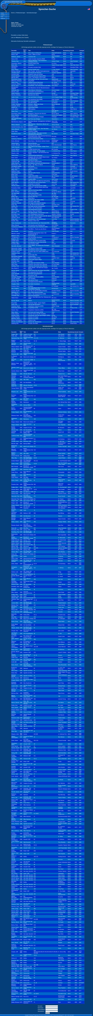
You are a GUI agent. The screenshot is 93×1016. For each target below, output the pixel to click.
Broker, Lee (14, 136)
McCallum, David (14, 607)
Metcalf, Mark (15, 77)
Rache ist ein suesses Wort (27, 845)
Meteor (30, 300)
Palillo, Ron (14, 705)
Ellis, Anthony (15, 830)
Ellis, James (14, 592)
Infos (2, 16)
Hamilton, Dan (15, 596)
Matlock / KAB (27, 335)
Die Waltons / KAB (28, 491)
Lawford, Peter (15, 435)
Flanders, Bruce (15, 217)
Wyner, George (15, 211)
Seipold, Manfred (13, 977)
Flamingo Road (27, 769)
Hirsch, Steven (15, 878)
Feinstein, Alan (15, 261)
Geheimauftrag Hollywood (35, 155)
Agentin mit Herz (27, 670)
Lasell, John (14, 685)
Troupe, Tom (14, 630)
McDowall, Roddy (14, 446)
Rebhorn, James (15, 56)
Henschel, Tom (15, 496)
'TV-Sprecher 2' (15, 237)
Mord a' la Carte (32, 191)
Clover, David (15, 927)
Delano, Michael (13, 819)
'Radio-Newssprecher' (15, 894)
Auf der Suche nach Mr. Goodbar (37, 313)
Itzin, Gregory (15, 288)
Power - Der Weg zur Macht (35, 164)
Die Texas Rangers (26, 399)
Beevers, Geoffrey (13, 985)
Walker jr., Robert (14, 856)
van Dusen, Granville (14, 633)
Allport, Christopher (14, 646)
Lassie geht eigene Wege (35, 259)
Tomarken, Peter (14, 805)
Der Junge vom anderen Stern (27, 561)
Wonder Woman (27, 373)
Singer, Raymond (14, 537)
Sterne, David (15, 988)
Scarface (30, 231)
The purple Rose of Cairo (35, 209)
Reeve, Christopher (16, 320)
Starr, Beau (14, 207)
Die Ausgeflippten (28, 574)
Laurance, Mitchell (14, 513)
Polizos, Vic (14, 206)
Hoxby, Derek (15, 143)
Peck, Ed (13, 528)
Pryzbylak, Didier (16, 188)
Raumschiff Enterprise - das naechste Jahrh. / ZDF (28, 363)
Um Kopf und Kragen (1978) (35, 312)
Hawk (24, 596)
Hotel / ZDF (26, 873)
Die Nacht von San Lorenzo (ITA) (37, 240)
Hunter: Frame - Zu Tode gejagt (36, 151)
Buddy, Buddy (32, 239)
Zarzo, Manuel (15, 129)
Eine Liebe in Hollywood (34, 52)
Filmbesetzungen (20, 12)
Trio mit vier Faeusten (26, 507)
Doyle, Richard (15, 821)
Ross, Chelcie (15, 115)
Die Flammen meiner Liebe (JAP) (37, 250)
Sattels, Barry (15, 888)
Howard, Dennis (13, 675)
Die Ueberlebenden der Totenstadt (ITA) (38, 223)
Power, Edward (13, 712)
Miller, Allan (14, 699)
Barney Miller (26, 405)
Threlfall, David (15, 72)
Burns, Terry (14, 864)
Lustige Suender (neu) (34, 149)
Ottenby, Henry (15, 185)
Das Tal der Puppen (26, 942)
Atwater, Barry (15, 349)
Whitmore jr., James (14, 916)
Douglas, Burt (15, 259)
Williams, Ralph (13, 642)
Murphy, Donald (13, 519)
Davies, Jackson (13, 402)
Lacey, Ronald (15, 273)
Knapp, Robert (15, 680)
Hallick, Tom (14, 875)
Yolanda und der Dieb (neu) (35, 82)
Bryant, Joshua (13, 934)
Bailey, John (14, 99)
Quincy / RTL (26, 529)
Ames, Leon (14, 82)
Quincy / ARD (27, 939)
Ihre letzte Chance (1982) (35, 217)
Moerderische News (33, 95)
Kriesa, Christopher (14, 839)
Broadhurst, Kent (16, 133)
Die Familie (31, 166)
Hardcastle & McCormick (26, 649)
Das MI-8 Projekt (32, 102)
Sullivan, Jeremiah (13, 945)
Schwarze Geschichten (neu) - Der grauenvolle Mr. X (37, 233)
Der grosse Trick (32, 275)
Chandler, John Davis (14, 582)
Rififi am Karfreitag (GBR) (35, 177)
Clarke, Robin (15, 869)
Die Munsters (26, 516)
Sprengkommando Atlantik (35, 281)
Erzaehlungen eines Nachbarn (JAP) (38, 226)
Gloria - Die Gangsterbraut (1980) (37, 294)
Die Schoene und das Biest (28, 731)
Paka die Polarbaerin (33, 295)
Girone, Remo (15, 489)
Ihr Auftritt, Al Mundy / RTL (27, 642)
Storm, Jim (14, 797)
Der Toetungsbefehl (33, 101)
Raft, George (14, 231)
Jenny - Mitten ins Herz (34, 54)
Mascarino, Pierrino (14, 783)
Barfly (29, 171)
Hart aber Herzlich (28, 609)
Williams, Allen (15, 966)
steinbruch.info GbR (48, 1015)
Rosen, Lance (15, 720)
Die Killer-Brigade (33, 115)
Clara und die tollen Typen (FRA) (37, 76)
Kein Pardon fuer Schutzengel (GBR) (28, 827)
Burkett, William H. (14, 962)
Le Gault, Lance (13, 999)
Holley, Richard (15, 317)
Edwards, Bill (14, 354)
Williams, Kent (15, 235)
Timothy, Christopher (14, 991)
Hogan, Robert (15, 421)
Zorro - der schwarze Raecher (28, 376)
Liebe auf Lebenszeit (26, 351)
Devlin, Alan (14, 177)
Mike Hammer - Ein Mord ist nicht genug (39, 180)
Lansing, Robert (13, 432)
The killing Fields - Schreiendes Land (38, 212)
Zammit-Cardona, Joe (17, 127)
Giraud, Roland (15, 76)
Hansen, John (15, 91)
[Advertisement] (63, 24)
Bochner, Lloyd (13, 396)
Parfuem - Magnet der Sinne (35, 104)
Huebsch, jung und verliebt (35, 74)
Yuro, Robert (14, 644)
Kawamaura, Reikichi (17, 226)
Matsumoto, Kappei (16, 248)
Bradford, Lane (14, 399)
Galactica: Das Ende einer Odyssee (37, 264)
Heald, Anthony (15, 93)
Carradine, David (14, 937)
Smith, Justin (14, 541)
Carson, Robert (13, 579)
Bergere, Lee (14, 391)
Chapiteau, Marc (15, 258)
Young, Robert (15, 388)
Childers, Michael (13, 901)
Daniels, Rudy (15, 198)
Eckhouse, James (14, 668)
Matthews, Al (14, 292)
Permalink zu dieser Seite (18, 35)
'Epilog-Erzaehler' (16, 172)
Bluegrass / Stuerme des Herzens (37, 113)
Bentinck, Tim (15, 281)
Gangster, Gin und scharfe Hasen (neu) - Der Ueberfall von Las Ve (39, 157)
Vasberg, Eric (15, 323)
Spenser (25, 668)
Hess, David (14, 942)
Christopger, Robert (14, 469)
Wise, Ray (14, 458)
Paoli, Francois (15, 147)
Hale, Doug (14, 264)
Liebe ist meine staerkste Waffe (36, 59)
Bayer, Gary (14, 174)
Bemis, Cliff (14, 54)
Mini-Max (25, 477)
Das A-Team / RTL (28, 500)
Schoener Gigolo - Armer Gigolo (36, 302)
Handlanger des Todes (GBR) (36, 199)
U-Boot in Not (32, 320)
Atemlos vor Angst (33, 317)
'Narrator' (13, 195)
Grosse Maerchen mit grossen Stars (28, 929)
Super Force (26, 341)
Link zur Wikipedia (16, 37)
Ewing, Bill (14, 753)
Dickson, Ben (15, 584)
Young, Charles (13, 859)
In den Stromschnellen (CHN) (36, 204)
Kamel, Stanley (13, 427)
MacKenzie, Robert (14, 780)
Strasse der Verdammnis (34, 321)
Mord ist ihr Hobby (28, 357)
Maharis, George (13, 690)
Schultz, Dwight (15, 278)
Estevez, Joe (14, 102)
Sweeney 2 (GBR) (33, 105)
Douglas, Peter (15, 284)
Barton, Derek (15, 922)
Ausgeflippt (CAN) (33, 307)
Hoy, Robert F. (15, 268)
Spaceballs (31, 169)
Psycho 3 (30, 174)
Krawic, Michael (15, 144)
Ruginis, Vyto (15, 116)
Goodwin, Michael (14, 836)
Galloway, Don (15, 90)
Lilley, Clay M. (15, 163)
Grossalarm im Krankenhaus (36, 91)
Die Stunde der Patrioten (34, 72)
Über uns (3, 18)
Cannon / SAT (27, 652)
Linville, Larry (15, 441)
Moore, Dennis (15, 702)
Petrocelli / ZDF (27, 999)
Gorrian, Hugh (15, 964)
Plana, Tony (14, 111)
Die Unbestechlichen (27, 897)
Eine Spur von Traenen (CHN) (36, 262)
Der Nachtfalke (27, 382)
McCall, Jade (14, 443)
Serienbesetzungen (32, 12)
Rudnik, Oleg (14, 220)
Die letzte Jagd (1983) (34, 201)
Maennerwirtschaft (28, 558)
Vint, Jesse (14, 810)
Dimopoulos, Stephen (14, 88)
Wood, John (14, 209)
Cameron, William (16, 84)
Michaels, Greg (14, 882)
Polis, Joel (14, 335)
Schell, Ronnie (15, 455)
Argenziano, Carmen (14, 561)
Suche (2, 13)
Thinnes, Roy (14, 61)
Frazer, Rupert (15, 201)
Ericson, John (15, 750)
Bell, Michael (14, 899)
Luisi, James (14, 109)
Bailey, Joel (14, 196)
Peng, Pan (14, 204)
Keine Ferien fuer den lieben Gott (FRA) (38, 270)
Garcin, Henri (14, 179)
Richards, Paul (15, 529)
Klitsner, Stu (14, 429)
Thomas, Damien (13, 376)
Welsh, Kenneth (13, 728)
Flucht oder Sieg (32, 254)
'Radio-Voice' (14, 155)
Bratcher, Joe (15, 960)
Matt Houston (27, 487)
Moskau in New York (33, 220)
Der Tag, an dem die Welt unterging (37, 290)
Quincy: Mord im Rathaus (35, 211)
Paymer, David (15, 525)
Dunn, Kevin (14, 664)
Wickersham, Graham (14, 993)
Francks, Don (15, 484)
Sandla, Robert (15, 371)
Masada (30, 261)
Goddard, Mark (15, 939)
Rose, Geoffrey (15, 191)
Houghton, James (14, 772)
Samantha (31, 65)
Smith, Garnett (15, 540)
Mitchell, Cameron (13, 450)
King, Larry (14, 184)
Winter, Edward (15, 124)
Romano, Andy (15, 717)
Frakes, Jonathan (16, 104)
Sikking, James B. (16, 280)
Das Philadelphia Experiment (36, 214)
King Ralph (31, 80)
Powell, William (15, 149)
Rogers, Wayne (13, 453)
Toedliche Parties (33, 168)
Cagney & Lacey (27, 334)
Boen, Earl (14, 65)
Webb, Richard (15, 1002)
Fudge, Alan (14, 487)
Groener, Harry (15, 286)
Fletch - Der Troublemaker (35, 207)
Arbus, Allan (14, 558)
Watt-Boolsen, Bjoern (17, 121)
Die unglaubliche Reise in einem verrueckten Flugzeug (37, 288)
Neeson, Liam (15, 845)
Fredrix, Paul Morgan (14, 761)
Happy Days (26, 455)
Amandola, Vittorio (16, 63)
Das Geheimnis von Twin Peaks (27, 458)
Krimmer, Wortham (13, 683)
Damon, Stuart (15, 747)
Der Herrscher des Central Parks (37, 182)
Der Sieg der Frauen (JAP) (35, 248)
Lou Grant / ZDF (27, 966)
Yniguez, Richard (13, 382)
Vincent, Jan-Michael (17, 321)
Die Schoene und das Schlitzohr (28, 347)
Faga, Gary (14, 215)
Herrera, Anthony (16, 95)
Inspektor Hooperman (26, 586)
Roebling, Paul (15, 532)
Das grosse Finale (33, 280)
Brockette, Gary (15, 214)
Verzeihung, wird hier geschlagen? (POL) (39, 315)
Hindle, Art (14, 107)
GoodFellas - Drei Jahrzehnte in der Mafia (39, 85)
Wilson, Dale (14, 546)
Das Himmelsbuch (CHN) (35, 195)
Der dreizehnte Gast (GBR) (35, 99)
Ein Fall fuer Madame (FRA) (27, 977)
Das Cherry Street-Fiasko (35, 161)
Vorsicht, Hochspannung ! (27, 592)
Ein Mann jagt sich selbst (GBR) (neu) (38, 251)
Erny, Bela (14, 302)
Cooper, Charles (13, 475)
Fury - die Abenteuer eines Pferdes (27, 702)
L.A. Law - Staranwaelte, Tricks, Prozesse (27, 415)
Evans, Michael (13, 408)
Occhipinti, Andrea (16, 166)
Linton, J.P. (14, 688)
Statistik (2, 14)
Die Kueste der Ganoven (27, 630)
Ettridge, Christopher (17, 199)
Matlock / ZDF (27, 513)
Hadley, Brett (14, 491)
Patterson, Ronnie (16, 203)
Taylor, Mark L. (15, 914)
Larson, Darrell (15, 290)
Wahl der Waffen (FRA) (34, 258)
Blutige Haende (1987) (34, 144)
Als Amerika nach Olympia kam (36, 225)
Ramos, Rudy (15, 911)
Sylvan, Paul (14, 912)
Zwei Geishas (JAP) (33, 243)
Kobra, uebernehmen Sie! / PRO (28, 392)
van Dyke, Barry (14, 636)
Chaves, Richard (13, 351)
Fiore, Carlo (14, 157)
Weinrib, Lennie (15, 233)
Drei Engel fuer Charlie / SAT (27, 552)
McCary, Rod (14, 693)
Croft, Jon (14, 968)
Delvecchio (26, 971)
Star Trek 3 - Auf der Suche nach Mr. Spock (39, 215)
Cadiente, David (14, 867)
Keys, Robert (14, 69)
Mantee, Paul (14, 605)
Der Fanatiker (31, 278)
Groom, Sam (14, 180)
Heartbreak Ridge (33, 160)
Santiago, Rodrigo (16, 277)
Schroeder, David (14, 848)
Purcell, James (15, 791)
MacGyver (26, 402)
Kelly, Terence (15, 678)
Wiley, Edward (15, 225)
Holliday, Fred (15, 266)
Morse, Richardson (14, 786)
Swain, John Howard (14, 800)
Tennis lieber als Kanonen (27, 1002)
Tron (29, 253)
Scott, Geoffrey (13, 851)
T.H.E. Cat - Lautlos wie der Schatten (27, 480)
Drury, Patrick (15, 823)
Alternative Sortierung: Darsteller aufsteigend (23, 41)
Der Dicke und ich (28, 722)
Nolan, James (15, 521)
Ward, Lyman (14, 544)
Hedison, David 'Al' (14, 385)
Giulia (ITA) (26, 614)
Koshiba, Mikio (15, 243)
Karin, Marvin (15, 182)
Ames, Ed (14, 554)
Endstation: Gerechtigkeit (27, 463)
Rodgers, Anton (15, 251)
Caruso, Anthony (13, 655)
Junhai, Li (14, 272)
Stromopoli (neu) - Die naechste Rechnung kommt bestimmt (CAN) (39, 136)
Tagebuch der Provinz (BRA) (35, 277)
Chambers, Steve (14, 744)
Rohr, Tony (14, 190)
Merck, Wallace (13, 696)
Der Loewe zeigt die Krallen (35, 292)
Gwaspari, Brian (15, 105)
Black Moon (31, 198)
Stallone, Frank (15, 171)
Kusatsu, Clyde (13, 510)
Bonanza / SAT (27, 441)
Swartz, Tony (14, 310)
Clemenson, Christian (14, 67)
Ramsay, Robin (13, 715)
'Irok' (12, 955)
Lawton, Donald (13, 439)
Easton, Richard (13, 827)
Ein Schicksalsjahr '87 (28, 563)
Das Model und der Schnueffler (27, 532)
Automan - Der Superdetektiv (27, 750)
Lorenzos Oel (31, 56)
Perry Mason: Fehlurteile (34, 90)
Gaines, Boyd (15, 160)
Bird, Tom (14, 212)
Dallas (25, 556)
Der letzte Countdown (34, 284)
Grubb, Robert (15, 460)
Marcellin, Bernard (16, 246)
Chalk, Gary (14, 657)
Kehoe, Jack (14, 774)
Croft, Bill (14, 662)
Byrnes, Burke (15, 300)
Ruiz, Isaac (14, 975)
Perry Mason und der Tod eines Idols (38, 79)
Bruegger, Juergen (14, 813)
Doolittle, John (15, 586)
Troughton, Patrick (14, 808)
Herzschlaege (32, 235)
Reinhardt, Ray (15, 338)
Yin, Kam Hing (15, 193)
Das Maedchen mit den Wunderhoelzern (39, 87)
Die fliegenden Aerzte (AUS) (27, 461)
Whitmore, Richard (16, 80)
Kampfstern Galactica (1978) (35, 306)
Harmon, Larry (15, 906)
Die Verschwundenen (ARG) (35, 138)
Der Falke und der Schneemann (36, 206)
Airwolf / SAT (26, 505)
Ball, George (14, 466)
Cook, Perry (14, 472)
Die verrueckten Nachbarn (35, 237)
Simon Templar (27, 807)
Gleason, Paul (15, 415)
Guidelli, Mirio (15, 240)
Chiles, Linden (15, 659)
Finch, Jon (14, 304)
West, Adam (14, 312)
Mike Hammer (27, 589)
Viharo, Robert (15, 346)
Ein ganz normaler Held (34, 67)
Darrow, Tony (14, 85)
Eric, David (14, 873)
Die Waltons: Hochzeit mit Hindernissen (39, 163)
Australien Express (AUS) (27, 833)
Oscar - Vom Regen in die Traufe (37, 77)
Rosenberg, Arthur (16, 79)
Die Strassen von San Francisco (28, 699)
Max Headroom (27, 683)
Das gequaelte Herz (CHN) (35, 272)
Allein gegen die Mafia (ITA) (27, 489)
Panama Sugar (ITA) (33, 63)
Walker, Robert (15, 543)
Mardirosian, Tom (16, 164)
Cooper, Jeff (14, 951)
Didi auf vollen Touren (34, 172)
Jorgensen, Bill (15, 161)
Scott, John (14, 931)
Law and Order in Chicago (35, 97)
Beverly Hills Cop (33, 196)
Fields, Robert (15, 313)
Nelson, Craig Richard (15, 364)
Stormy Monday (32, 143)
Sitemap (31, 1015)
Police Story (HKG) (33, 193)
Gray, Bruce (14, 769)
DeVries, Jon (14, 101)
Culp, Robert (14, 477)
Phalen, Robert (15, 709)
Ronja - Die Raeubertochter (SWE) (37, 185)
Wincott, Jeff (14, 548)
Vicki (24, 510)
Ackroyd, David (15, 52)
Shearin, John (15, 151)
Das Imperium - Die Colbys (27, 772)
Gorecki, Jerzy (15, 315)
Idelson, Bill (14, 597)
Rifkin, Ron (14, 275)
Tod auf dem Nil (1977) (34, 304)
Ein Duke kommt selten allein (27, 696)
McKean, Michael (16, 71)
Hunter (25, 734)
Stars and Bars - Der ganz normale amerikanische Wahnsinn (37, 133)
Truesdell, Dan (15, 295)
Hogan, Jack (14, 500)
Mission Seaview (27, 385)
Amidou (13, 254)
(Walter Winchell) (13, 897)
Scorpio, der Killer (33, 323)
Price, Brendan (15, 611)
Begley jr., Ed (14, 239)
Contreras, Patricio (16, 138)
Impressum (36, 1015)
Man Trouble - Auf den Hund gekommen (39, 71)
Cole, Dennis (14, 746)
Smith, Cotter (14, 97)
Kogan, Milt (14, 334)
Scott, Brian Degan (14, 625)
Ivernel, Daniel (15, 270)
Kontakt (26, 1015)
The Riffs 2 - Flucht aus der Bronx (37, 229)
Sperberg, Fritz (15, 724)
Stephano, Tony (15, 253)
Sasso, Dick (14, 59)
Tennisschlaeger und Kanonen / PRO (27, 408)
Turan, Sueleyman (16, 223)
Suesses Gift (26, 758)
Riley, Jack (14, 169)
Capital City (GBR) (28, 359)
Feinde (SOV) (31, 256)
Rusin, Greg (14, 621)
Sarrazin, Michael (13, 344)
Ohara (25, 594)
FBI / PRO (26, 349)
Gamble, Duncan (13, 767)
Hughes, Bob (14, 242)
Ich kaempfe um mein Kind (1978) (37, 242)
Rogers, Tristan (13, 341)
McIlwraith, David (16, 307)
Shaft (24, 690)
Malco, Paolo (14, 229)
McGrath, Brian (13, 360)
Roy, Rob (13, 617)
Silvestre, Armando (13, 374)
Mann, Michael (15, 971)
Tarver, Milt (14, 802)
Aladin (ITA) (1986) (33, 176)
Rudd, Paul (14, 618)
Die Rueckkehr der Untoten (35, 84)
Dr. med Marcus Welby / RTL (27, 432)
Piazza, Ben (14, 609)
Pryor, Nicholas (15, 168)
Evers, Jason (14, 480)
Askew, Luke (14, 572)
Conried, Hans (15, 74)
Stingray (25, 657)
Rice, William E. (15, 294)
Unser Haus (26, 802)
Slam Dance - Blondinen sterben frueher (39, 141)
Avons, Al (14, 958)
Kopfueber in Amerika (34, 184)
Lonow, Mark (14, 603)
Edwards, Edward (13, 589)
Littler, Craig (14, 908)
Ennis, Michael (15, 141)
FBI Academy (31, 109)
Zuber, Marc (14, 131)
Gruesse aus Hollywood (34, 93)
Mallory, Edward (13, 516)
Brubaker (30, 286)
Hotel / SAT (26, 747)
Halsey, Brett (14, 493)
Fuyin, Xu (14, 262)
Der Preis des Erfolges (34, 119)
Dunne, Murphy (13, 871)
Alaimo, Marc (14, 551)
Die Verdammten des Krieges (36, 116)
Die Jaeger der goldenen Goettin (37, 203)
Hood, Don (14, 672)
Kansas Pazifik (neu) (33, 69)
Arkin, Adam (14, 563)
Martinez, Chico (15, 318)
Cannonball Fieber (33, 107)
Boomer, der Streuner (26, 948)
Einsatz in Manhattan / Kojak (28, 466)
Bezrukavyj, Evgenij (16, 256)
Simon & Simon (27, 712)
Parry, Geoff (14, 707)
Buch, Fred (14, 176)
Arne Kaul (71, 1015)
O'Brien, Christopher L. (15, 973)
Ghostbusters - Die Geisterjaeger (37, 219)
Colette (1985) (32, 179)
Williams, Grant (13, 379)
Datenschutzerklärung (58, 1015)
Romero (30, 111)
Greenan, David (15, 306)
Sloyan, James (15, 627)
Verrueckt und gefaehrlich (35, 273)
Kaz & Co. (26, 996)
